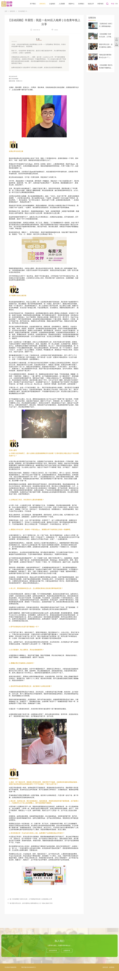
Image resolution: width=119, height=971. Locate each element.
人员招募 (62, 3)
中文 (112, 3)
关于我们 (33, 3)
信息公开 (91, 3)
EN (117, 3)
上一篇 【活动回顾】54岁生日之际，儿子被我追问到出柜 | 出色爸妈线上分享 (29, 899)
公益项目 (52, 3)
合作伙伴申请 (53, 950)
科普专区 (100, 3)
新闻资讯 (42, 3)
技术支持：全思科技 (108, 967)
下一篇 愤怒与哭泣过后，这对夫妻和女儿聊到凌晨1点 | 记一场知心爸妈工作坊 (30, 903)
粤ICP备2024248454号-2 (28, 967)
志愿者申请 (66, 950)
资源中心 (71, 3)
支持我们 (81, 3)
